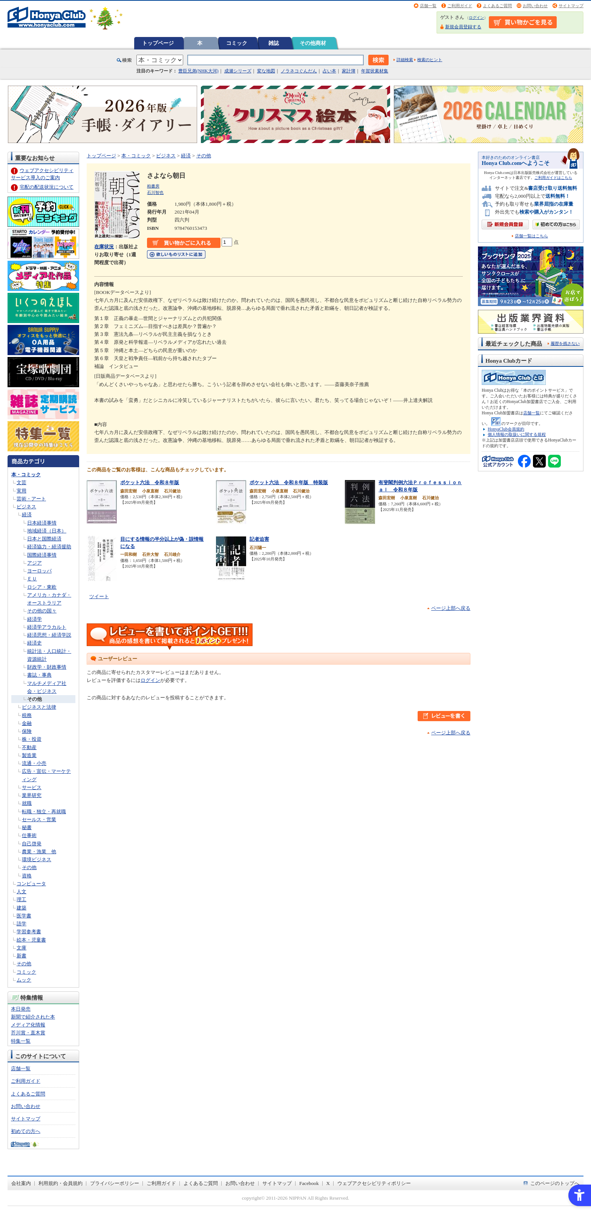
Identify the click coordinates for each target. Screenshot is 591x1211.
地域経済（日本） (46, 531)
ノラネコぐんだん (299, 71)
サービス (31, 787)
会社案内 (21, 1183)
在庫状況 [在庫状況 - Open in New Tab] (104, 246)
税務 (27, 715)
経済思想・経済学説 (49, 635)
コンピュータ (31, 883)
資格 (27, 876)
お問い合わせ (535, 5)
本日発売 (21, 1009)
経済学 (34, 619)
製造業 (29, 755)
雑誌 (273, 43)
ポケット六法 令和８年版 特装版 (289, 482)
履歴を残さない (565, 343)
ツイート (99, 596)
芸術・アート (31, 499)
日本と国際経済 (44, 539)
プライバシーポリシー (114, 1183)
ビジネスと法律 (39, 707)
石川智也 (155, 192)
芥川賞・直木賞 (28, 1033)
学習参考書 (29, 931)
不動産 (29, 747)
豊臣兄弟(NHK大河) (198, 71)
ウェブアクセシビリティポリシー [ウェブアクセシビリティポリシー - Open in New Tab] (374, 1183)
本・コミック (26, 474)
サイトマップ (571, 5)
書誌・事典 (39, 675)
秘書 (27, 827)
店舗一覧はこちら (531, 236)
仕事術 (29, 835)
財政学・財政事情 (46, 667)
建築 (21, 908)
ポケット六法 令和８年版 (149, 482)
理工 (21, 899)
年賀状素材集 (374, 71)
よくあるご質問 (497, 5)
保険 (27, 731)
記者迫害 (259, 539)
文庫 (21, 948)
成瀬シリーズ (237, 71)
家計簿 (348, 71)
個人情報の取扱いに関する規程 (517, 434)
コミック (236, 43)
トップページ (158, 43)
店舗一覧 (428, 5)
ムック (24, 980)
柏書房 (153, 186)
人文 (21, 891)
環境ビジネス (36, 859)
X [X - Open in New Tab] (328, 1183)
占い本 (329, 71)
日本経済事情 (42, 523)
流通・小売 (34, 763)
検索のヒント (429, 59)
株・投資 (31, 739)
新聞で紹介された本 (33, 1017)
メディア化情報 (28, 1025)
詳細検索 (405, 59)
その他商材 (313, 43)
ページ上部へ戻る (450, 608)
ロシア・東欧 (42, 587)
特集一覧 (21, 1041)
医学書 (24, 916)
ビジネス (26, 506)
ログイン (476, 17)
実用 (21, 491)
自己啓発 (31, 843)
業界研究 (31, 795)
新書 (21, 956)
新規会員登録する (463, 26)
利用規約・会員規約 (60, 1183)
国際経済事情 (42, 555)
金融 (27, 723)
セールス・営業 (39, 819)
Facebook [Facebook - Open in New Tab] (309, 1183)
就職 (27, 803)
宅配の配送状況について (46, 187)
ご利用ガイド (459, 5)
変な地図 (266, 71)
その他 (34, 699)
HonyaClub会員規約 (506, 429)
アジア (34, 563)
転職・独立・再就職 (44, 811)
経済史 (34, 643)
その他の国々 (42, 611)
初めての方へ (25, 1131)
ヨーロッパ (39, 571)
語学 (21, 923)
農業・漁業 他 (39, 851)
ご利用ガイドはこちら (553, 177)
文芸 (21, 482)
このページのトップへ (554, 1183)
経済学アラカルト (46, 627)
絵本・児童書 (31, 940)
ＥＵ (32, 579)
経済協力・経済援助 (49, 546)
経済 (27, 514)
